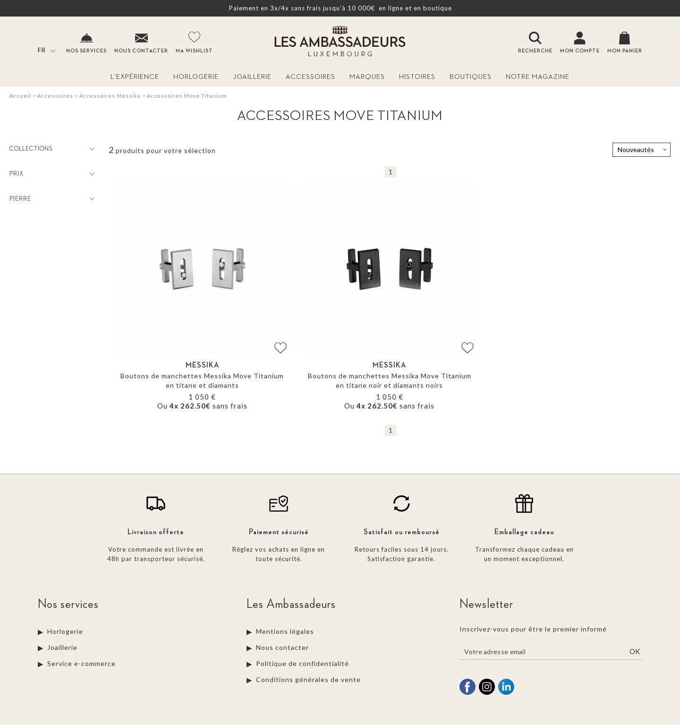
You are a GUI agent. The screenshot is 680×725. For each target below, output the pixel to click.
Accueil (20, 96)
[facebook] (467, 693)
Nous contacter (282, 647)
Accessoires (310, 76)
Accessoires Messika (110, 96)
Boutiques (471, 76)
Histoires (417, 76)
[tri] (641, 150)
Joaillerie (252, 76)
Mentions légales (285, 631)
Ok (634, 651)
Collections (53, 149)
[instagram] (487, 693)
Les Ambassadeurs (291, 604)
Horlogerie (196, 76)
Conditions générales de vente (308, 679)
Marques (367, 76)
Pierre (53, 199)
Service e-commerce (81, 663)
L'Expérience (134, 76)
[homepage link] (340, 42)
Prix (53, 174)
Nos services (68, 604)
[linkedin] (506, 693)
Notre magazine (538, 76)
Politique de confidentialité (302, 663)
